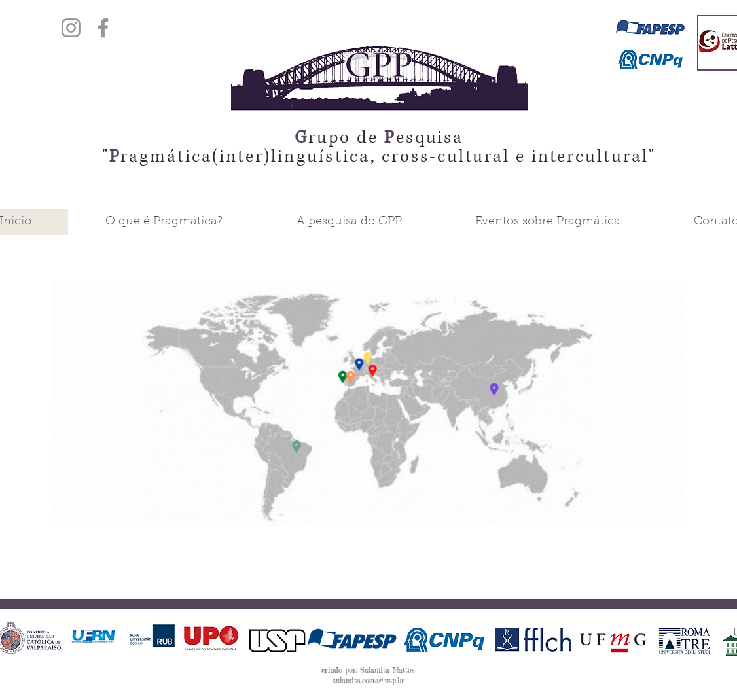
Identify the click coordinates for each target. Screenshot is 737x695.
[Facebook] (103, 28)
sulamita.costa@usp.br (368, 680)
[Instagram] (71, 28)
